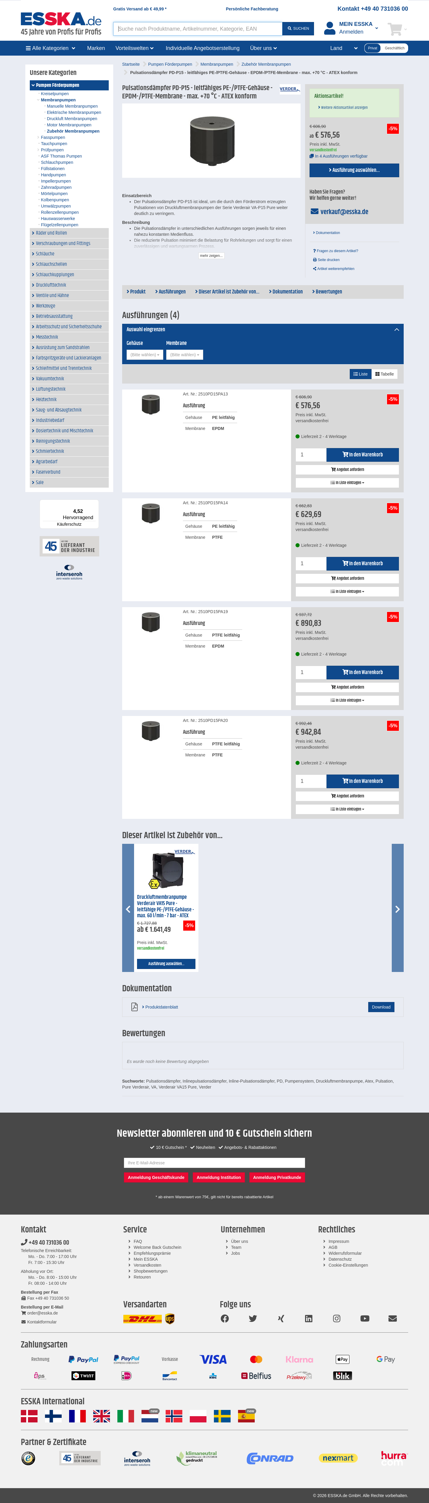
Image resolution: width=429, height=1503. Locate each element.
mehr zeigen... (211, 256)
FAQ (138, 1241)
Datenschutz (340, 1259)
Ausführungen (170, 292)
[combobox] (145, 355)
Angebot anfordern (347, 470)
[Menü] (95, 503)
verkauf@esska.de (339, 212)
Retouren (142, 1277)
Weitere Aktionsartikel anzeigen (343, 107)
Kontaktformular (39, 1322)
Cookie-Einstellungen (348, 1265)
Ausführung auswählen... (354, 170)
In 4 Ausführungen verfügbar (339, 156)
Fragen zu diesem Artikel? (335, 251)
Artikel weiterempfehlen (333, 269)
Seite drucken (326, 260)
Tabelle (384, 374)
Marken (96, 48)
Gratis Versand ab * (140, 9)
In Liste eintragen (347, 483)
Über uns (239, 1241)
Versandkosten (147, 1265)
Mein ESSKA (146, 1259)
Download (381, 1007)
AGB (333, 1247)
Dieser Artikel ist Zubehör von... (227, 292)
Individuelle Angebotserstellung (203, 48)
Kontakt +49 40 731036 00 (373, 8)
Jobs (235, 1253)
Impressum (339, 1241)
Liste (361, 374)
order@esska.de (39, 1313)
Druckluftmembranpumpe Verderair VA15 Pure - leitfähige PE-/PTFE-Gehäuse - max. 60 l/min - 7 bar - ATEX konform (165, 909)
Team (236, 1247)
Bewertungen (327, 292)
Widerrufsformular (345, 1253)
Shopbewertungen (151, 1271)
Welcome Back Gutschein (157, 1247)
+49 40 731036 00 (45, 1243)
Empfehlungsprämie (152, 1253)
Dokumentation (326, 233)
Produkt (136, 292)
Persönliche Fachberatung (252, 9)
